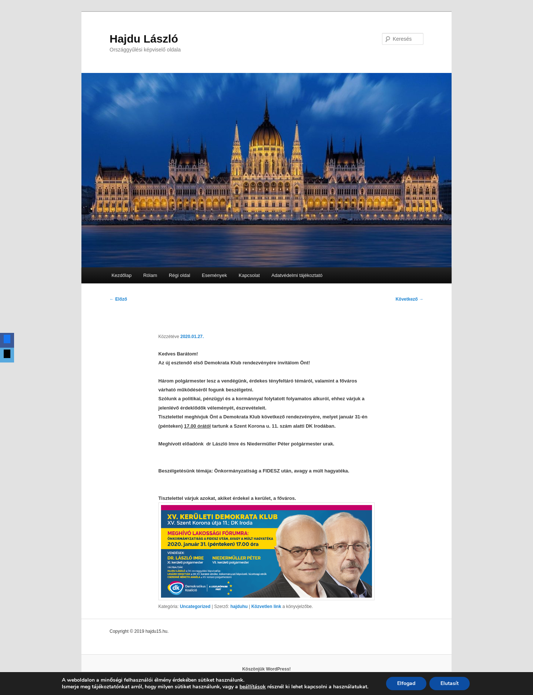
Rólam (150, 275)
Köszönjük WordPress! (266, 669)
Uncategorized (195, 606)
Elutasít (449, 683)
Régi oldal (179, 275)
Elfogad (406, 683)
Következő (409, 299)
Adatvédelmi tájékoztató (296, 275)
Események (214, 275)
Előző (118, 299)
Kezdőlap (121, 275)
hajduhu (239, 606)
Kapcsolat (249, 275)
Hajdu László (144, 39)
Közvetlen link (266, 606)
